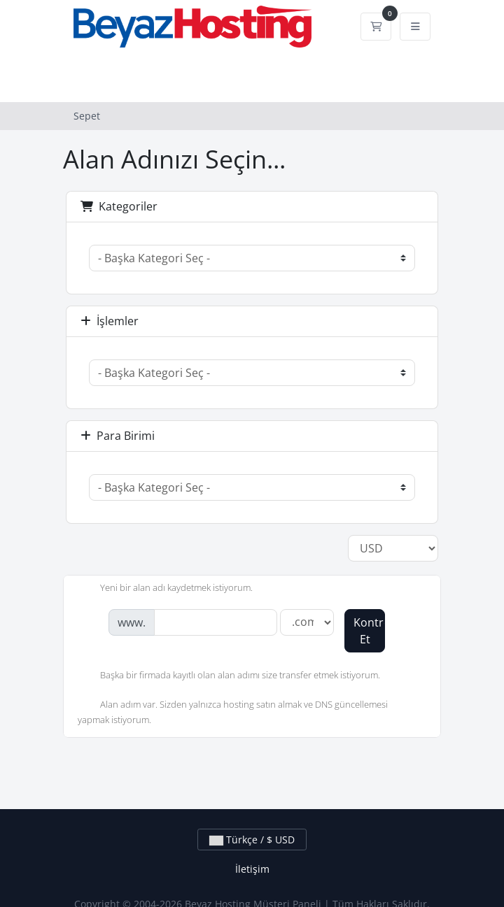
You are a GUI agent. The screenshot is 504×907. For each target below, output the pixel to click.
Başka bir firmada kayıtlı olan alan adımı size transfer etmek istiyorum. (229, 676)
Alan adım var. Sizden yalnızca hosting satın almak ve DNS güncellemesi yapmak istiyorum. (233, 712)
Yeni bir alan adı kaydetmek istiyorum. (165, 589)
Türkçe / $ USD (252, 839)
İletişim (252, 869)
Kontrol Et (369, 631)
